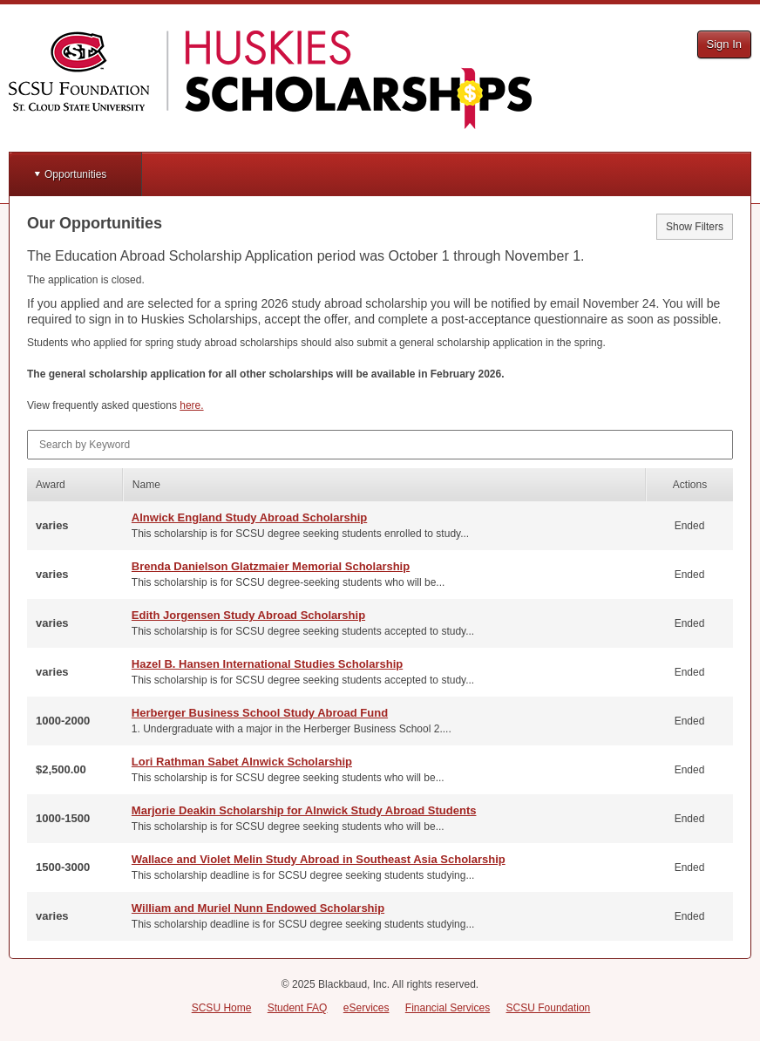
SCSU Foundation (548, 1008)
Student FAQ (298, 1008)
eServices (366, 1008)
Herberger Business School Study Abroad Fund (260, 712)
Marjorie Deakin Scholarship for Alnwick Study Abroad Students (304, 810)
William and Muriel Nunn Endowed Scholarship (258, 908)
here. (191, 405)
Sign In (724, 44)
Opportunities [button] (75, 174)
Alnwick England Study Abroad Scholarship (249, 517)
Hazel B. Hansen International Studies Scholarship (267, 663)
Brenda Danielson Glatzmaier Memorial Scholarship (271, 566)
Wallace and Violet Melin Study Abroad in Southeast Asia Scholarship (319, 859)
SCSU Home (222, 1008)
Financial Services (447, 1008)
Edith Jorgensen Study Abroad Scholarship (248, 615)
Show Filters (694, 227)
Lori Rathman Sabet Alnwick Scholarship (242, 761)
